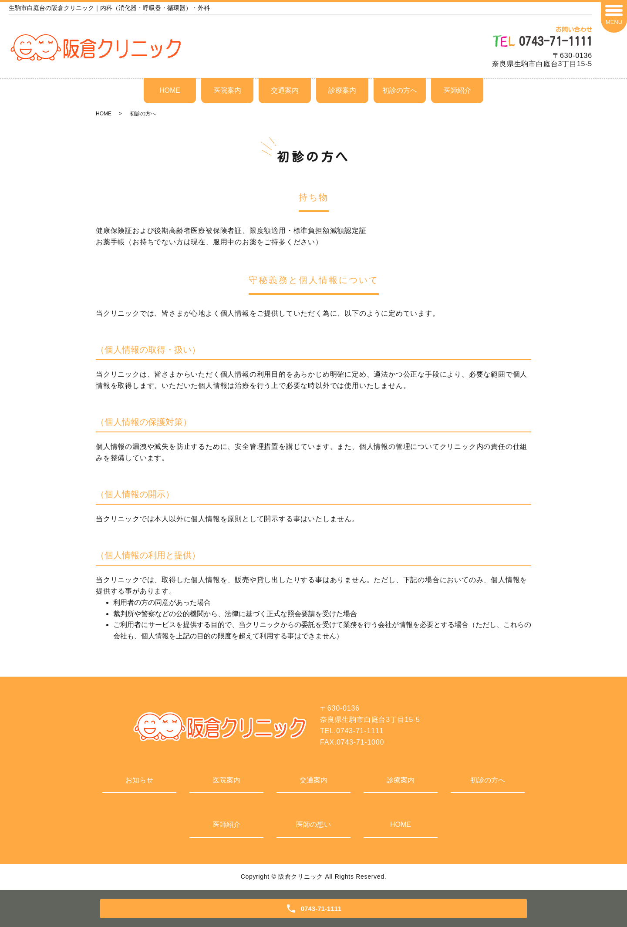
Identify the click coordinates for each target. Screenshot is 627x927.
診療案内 (342, 90)
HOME (169, 90)
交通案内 (285, 90)
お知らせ (139, 780)
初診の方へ (399, 90)
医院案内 (227, 90)
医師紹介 (457, 90)
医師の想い (313, 824)
